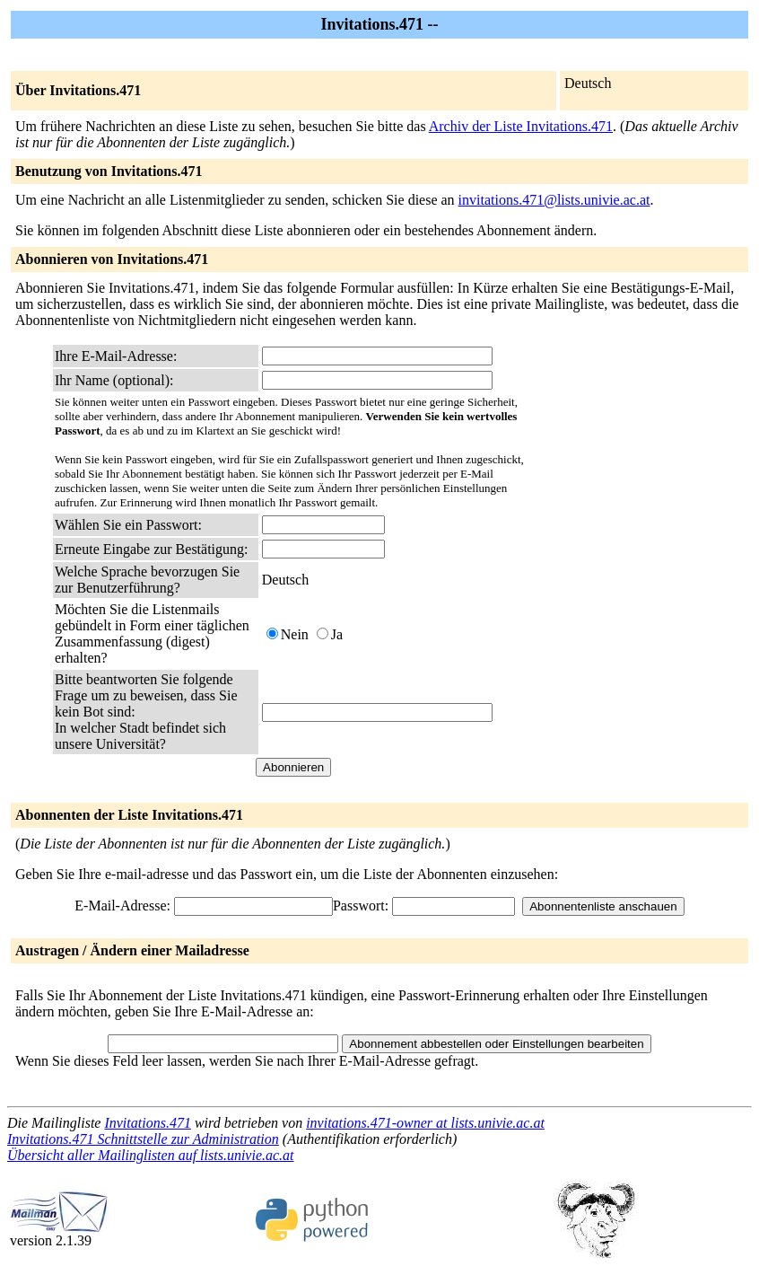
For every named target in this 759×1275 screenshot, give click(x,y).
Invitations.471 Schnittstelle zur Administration (143, 1139)
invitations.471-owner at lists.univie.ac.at (425, 1122)
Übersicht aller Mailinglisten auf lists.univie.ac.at (150, 1155)
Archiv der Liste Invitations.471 (521, 126)
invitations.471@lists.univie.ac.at (554, 199)
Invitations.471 (147, 1122)
